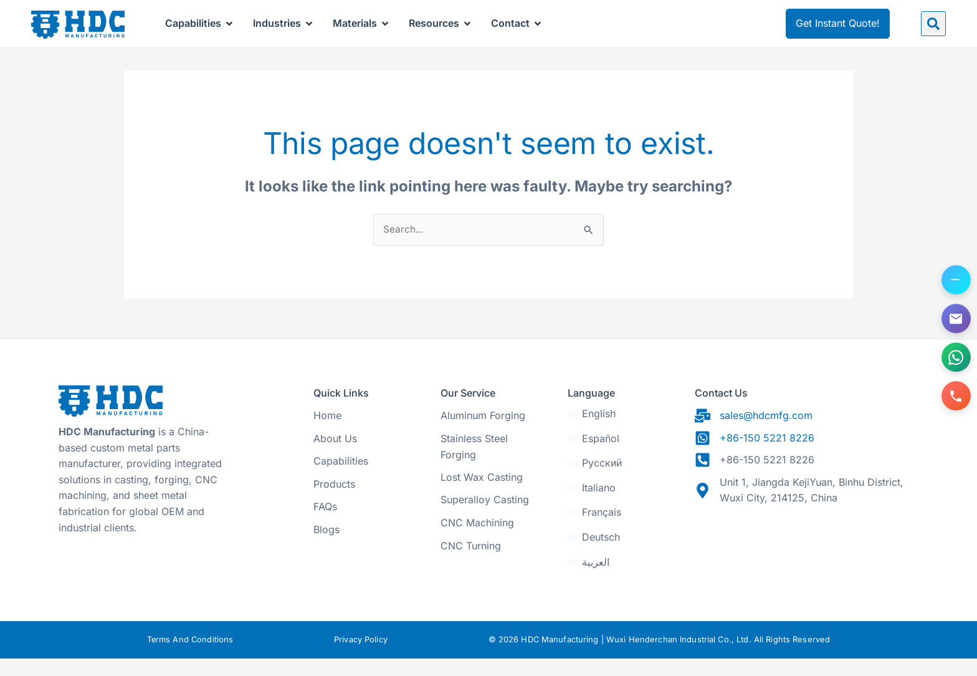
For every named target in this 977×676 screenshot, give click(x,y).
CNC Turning (471, 564)
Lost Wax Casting (482, 495)
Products (334, 502)
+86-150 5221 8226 (767, 456)
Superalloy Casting (485, 517)
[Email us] (955, 318)
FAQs (325, 524)
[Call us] (955, 399)
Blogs (326, 547)
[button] (933, 23)
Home (327, 433)
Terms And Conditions (190, 657)
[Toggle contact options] (955, 277)
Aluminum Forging (483, 433)
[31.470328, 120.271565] (806, 562)
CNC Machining (477, 540)
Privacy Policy (361, 657)
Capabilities (340, 479)
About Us (335, 456)
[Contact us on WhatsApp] (955, 358)
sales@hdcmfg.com (766, 433)
